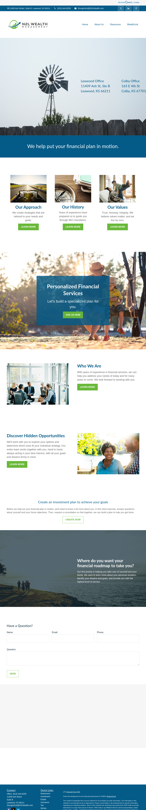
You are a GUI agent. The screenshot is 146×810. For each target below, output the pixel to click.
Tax (42, 805)
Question (11, 649)
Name (10, 632)
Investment (45, 796)
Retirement (45, 793)
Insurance (45, 802)
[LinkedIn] (128, 8)
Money (43, 808)
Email (54, 632)
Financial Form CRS (73, 792)
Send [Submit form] (13, 674)
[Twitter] (121, 8)
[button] (85, 24)
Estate (43, 799)
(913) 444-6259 (62, 8)
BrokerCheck (111, 796)
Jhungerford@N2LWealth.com (89, 8)
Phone (100, 632)
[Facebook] (136, 8)
